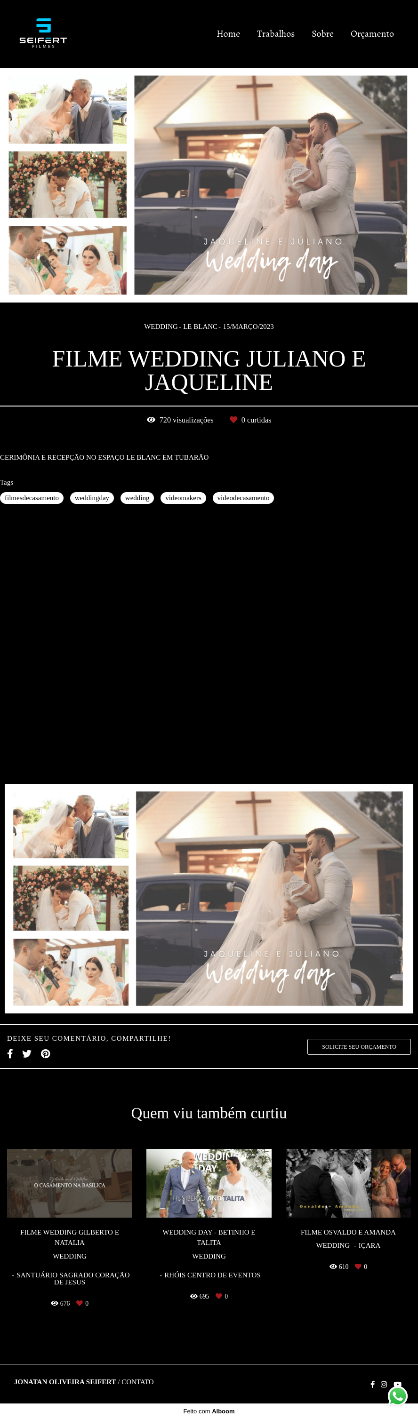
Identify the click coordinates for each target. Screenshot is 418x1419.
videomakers (183, 498)
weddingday (92, 498)
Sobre (323, 33)
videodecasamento (243, 498)
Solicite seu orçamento (359, 1047)
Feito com (208, 1411)
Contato (137, 1382)
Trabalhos (276, 33)
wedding (137, 498)
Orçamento (372, 33)
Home (228, 33)
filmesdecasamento (32, 498)
